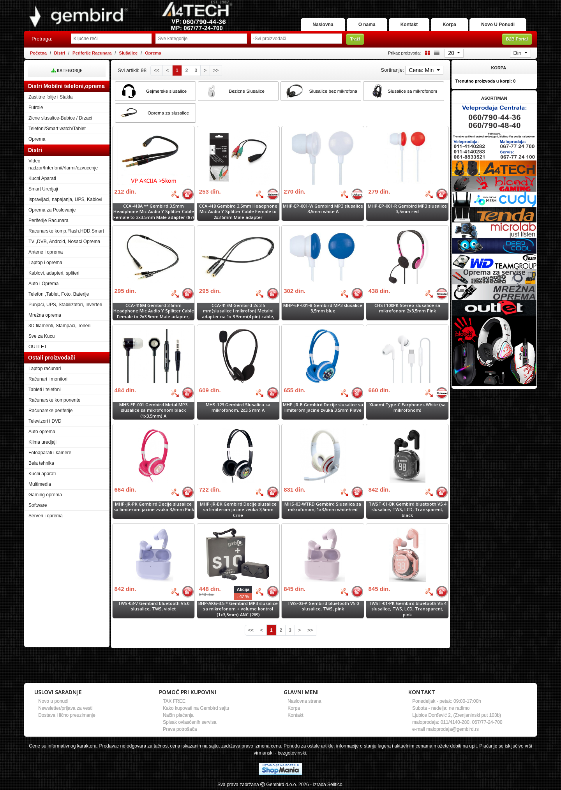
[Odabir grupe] (201, 39)
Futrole (35, 107)
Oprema (36, 139)
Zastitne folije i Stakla (50, 97)
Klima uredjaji (42, 442)
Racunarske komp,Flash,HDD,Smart (66, 231)
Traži (355, 39)
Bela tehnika (41, 463)
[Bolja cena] (175, 194)
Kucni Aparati (42, 178)
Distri (59, 53)
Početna (38, 53)
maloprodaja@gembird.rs (452, 729)
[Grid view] (426, 53)
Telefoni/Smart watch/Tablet (57, 128)
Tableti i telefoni (44, 389)
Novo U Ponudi (498, 24)
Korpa (449, 24)
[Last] (216, 70)
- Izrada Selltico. (327, 784)
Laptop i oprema (45, 262)
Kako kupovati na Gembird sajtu (196, 708)
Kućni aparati (42, 473)
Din (518, 53)
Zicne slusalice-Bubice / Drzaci (60, 118)
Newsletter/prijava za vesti (65, 708)
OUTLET (37, 346)
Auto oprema (41, 431)
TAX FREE (174, 701)
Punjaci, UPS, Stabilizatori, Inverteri (65, 304)
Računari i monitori (47, 379)
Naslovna (322, 24)
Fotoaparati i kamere (49, 452)
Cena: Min (422, 70)
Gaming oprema (45, 494)
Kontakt (409, 24)
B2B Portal (517, 39)
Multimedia (39, 484)
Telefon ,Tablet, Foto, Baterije (58, 294)
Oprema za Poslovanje (52, 210)
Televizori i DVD (45, 421)
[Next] (205, 70)
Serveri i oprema (45, 515)
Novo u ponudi (53, 701)
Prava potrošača (180, 729)
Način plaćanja (178, 715)
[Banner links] (494, 117)
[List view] (435, 53)
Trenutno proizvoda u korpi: (485, 81)
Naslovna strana (304, 701)
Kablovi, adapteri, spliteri (53, 273)
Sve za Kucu (41, 336)
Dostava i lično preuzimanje (66, 715)
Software (37, 505)
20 (451, 53)
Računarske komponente (54, 400)
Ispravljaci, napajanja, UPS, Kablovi (65, 199)
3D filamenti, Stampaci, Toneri (59, 325)
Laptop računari (44, 368)
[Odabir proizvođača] (296, 39)
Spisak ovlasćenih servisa (189, 722)
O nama (367, 24)
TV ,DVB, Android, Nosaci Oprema (64, 241)
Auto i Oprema (43, 283)
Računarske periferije (50, 410)
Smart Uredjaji (43, 189)
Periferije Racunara (91, 53)
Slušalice (128, 53)
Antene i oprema (45, 252)
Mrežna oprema (44, 315)
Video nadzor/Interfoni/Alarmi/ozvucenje (63, 164)
